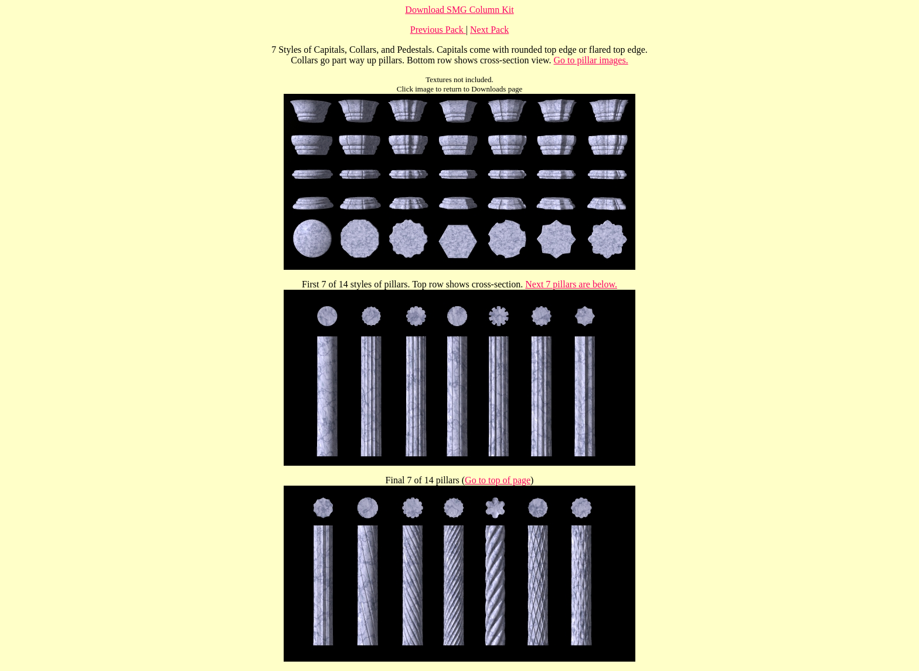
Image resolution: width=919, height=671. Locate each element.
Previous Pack (438, 30)
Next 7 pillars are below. (571, 284)
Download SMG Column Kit (459, 10)
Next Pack (489, 30)
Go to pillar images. (591, 60)
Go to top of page (497, 480)
